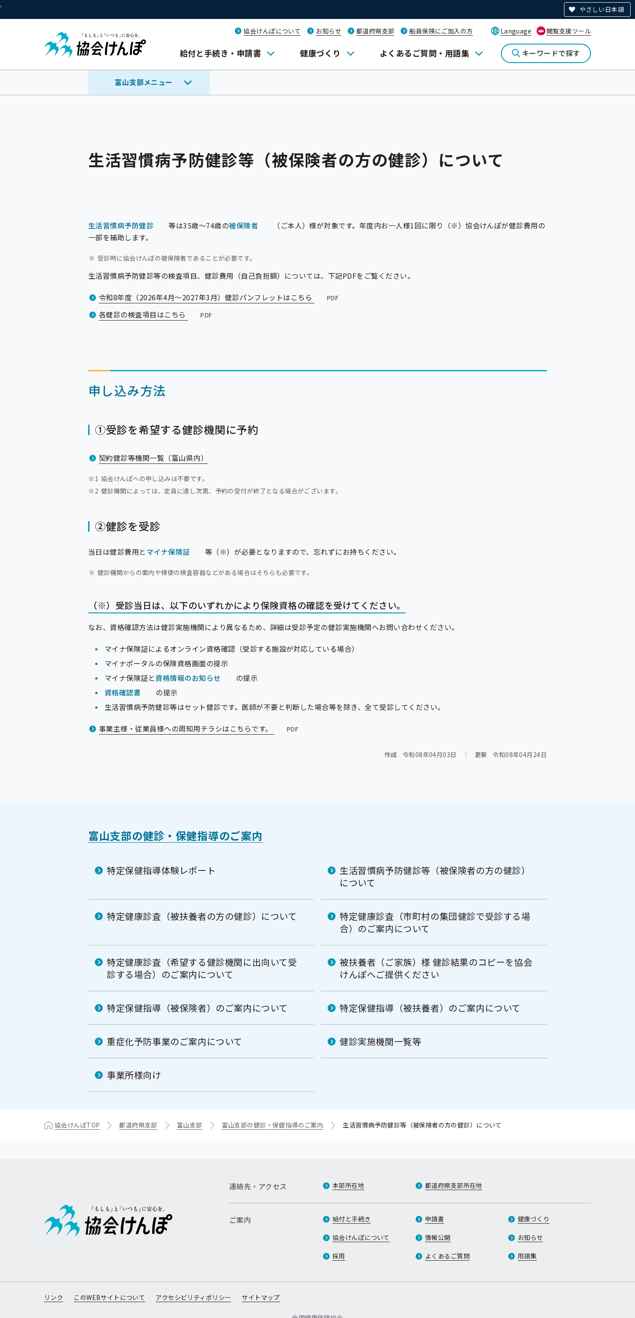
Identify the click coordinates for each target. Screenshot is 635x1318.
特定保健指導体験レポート (161, 870)
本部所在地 (348, 1185)
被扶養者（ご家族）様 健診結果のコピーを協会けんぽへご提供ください (436, 968)
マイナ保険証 (168, 551)
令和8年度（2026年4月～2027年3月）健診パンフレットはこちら (219, 297)
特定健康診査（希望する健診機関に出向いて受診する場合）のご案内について (202, 968)
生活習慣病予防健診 (120, 225)
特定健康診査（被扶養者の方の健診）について (202, 916)
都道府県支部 (375, 30)
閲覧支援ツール (568, 30)
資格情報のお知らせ (187, 677)
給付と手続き (351, 1218)
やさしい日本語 (601, 9)
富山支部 (189, 1124)
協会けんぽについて (272, 30)
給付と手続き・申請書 (220, 53)
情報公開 (438, 1237)
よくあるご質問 (447, 1255)
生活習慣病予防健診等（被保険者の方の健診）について (435, 876)
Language (516, 30)
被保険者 (243, 225)
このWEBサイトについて (109, 1297)
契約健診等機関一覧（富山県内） (153, 457)
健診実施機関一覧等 (380, 1041)
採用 (338, 1255)
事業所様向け (134, 1074)
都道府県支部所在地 (453, 1185)
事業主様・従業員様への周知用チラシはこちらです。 (199, 728)
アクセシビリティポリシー (193, 1297)
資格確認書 (123, 692)
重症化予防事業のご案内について (175, 1041)
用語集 (527, 1255)
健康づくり (320, 53)
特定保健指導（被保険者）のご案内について (197, 1007)
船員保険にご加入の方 (441, 30)
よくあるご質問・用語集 (424, 53)
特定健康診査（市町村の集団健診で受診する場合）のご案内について (435, 922)
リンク (53, 1297)
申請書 (434, 1218)
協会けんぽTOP (77, 1124)
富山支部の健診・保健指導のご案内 (175, 835)
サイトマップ (261, 1297)
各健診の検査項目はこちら (156, 314)
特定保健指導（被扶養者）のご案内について (430, 1007)
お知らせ (328, 30)
